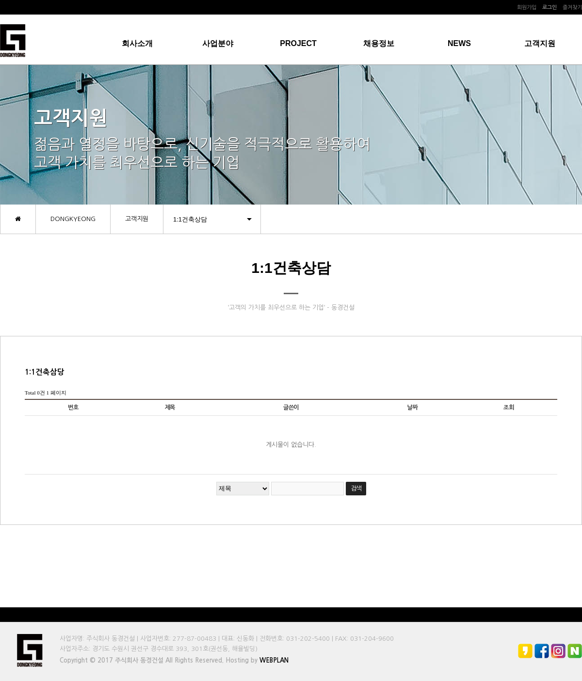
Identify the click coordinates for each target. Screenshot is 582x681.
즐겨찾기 (572, 7)
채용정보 (378, 43)
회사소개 (137, 43)
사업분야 (217, 43)
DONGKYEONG (73, 219)
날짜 (412, 408)
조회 (508, 408)
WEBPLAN (274, 660)
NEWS (459, 43)
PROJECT (298, 43)
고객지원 (539, 43)
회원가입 (526, 7)
